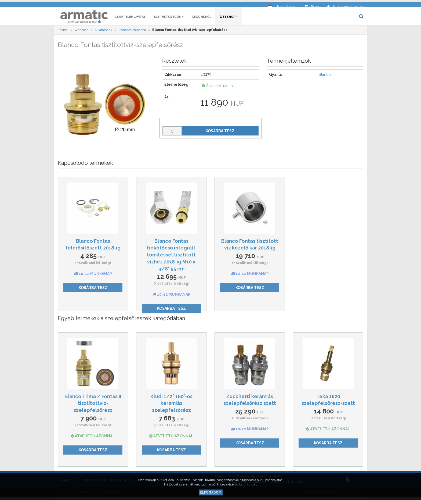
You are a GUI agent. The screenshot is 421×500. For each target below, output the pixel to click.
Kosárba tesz (220, 132)
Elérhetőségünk (169, 18)
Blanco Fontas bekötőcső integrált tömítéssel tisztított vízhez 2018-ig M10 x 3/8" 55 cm (171, 256)
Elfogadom (211, 492)
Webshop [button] (228, 18)
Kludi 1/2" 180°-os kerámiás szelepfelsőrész (171, 404)
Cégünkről (201, 18)
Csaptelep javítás (130, 18)
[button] (282, 4)
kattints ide (247, 484)
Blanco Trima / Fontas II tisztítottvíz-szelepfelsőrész (92, 404)
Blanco (325, 76)
